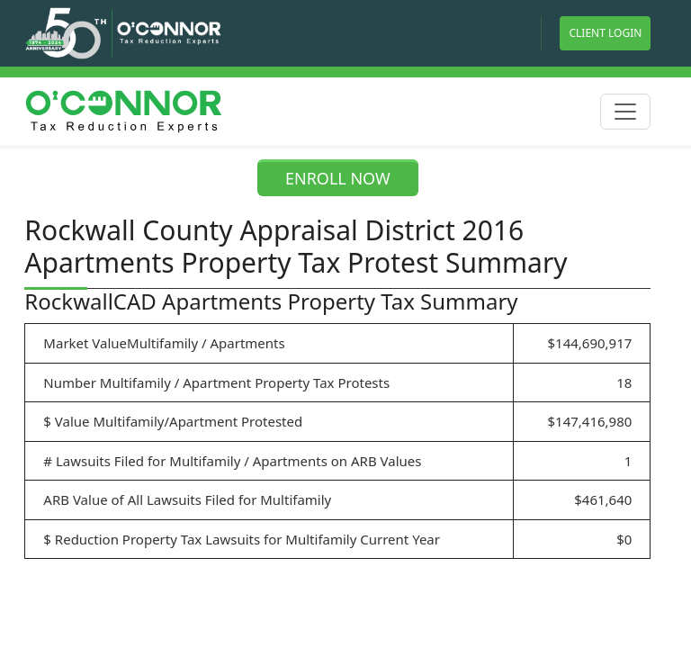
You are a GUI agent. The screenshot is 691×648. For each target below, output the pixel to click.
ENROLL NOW (337, 178)
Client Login (605, 32)
